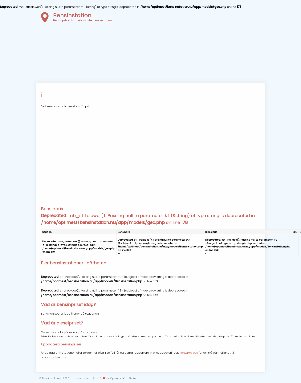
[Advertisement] (150, 54)
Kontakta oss (189, 353)
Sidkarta (134, 378)
